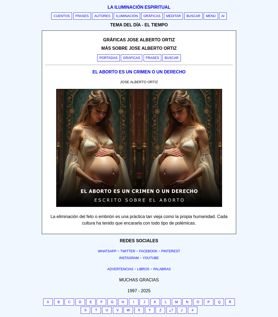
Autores (102, 16)
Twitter (127, 251)
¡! (182, 310)
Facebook (148, 251)
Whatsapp (107, 251)
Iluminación (127, 16)
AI (223, 16)
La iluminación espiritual (139, 7)
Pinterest (170, 251)
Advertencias (120, 269)
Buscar (193, 16)
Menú (211, 16)
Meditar (173, 16)
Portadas (108, 58)
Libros (143, 269)
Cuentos (61, 16)
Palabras (162, 269)
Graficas (131, 58)
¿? (171, 310)
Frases (82, 16)
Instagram (129, 258)
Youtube (151, 258)
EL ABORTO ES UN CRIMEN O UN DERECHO (139, 72)
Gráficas (151, 16)
